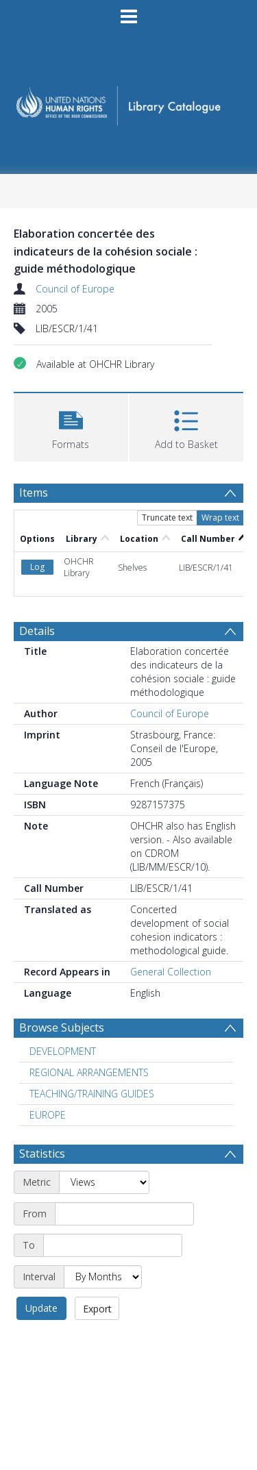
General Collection (170, 971)
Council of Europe (75, 288)
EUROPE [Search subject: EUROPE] (47, 1114)
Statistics (42, 1153)
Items (33, 492)
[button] (71, 425)
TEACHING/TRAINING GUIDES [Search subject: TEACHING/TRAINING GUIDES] (91, 1093)
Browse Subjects (61, 1027)
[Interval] (103, 1276)
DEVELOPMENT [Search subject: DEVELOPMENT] (62, 1051)
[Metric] (104, 1182)
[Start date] (124, 1213)
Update (41, 1308)
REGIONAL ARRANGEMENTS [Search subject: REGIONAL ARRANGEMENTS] (89, 1072)
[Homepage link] (128, 102)
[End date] (112, 1245)
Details (37, 630)
